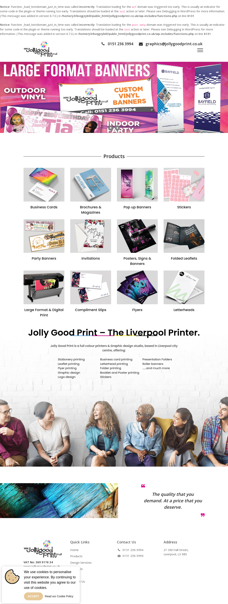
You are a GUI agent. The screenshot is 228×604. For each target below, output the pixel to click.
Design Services (81, 561)
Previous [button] (110, 128)
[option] (114, 97)
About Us (76, 568)
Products (76, 555)
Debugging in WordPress (179, 11)
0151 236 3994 (112, 43)
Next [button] (117, 127)
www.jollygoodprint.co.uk (42, 566)
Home (74, 549)
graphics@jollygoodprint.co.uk (169, 43)
